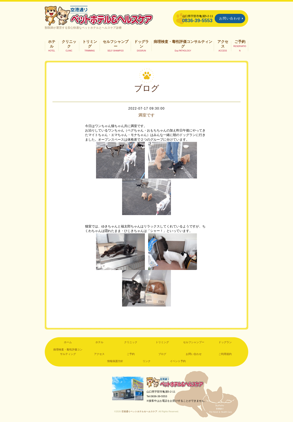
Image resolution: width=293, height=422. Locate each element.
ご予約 (239, 42)
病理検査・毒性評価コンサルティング (183, 44)
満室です (146, 115)
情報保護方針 (115, 361)
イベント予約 (178, 361)
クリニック (69, 44)
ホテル (51, 44)
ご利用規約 (225, 354)
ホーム (68, 342)
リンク (147, 361)
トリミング (89, 44)
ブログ (162, 354)
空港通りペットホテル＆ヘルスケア (174, 382)
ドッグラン (141, 44)
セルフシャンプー (115, 44)
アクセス (222, 44)
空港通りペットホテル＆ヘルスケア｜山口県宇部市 (99, 15)
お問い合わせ (230, 18)
